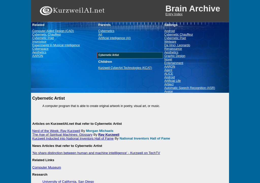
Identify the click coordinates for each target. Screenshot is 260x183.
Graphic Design (174, 56)
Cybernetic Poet (43, 38)
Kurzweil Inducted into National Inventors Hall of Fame (73, 138)
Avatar (168, 91)
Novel (168, 59)
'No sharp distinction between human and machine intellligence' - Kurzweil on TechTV (96, 153)
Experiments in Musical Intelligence (56, 45)
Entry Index (174, 14)
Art (100, 34)
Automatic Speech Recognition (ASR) (189, 88)
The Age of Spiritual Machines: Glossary (62, 134)
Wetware (170, 41)
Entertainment (173, 63)
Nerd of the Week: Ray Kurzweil (56, 131)
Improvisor (39, 41)
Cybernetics (106, 31)
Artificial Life (172, 81)
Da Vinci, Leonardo (177, 45)
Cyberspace (40, 49)
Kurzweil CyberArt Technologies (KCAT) (125, 68)
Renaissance (173, 49)
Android (169, 31)
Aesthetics (39, 52)
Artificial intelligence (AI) (114, 38)
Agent (168, 70)
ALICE (168, 73)
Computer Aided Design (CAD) (53, 31)
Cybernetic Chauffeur (46, 34)
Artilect (169, 84)
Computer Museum (46, 167)
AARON (37, 56)
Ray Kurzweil (108, 134)
